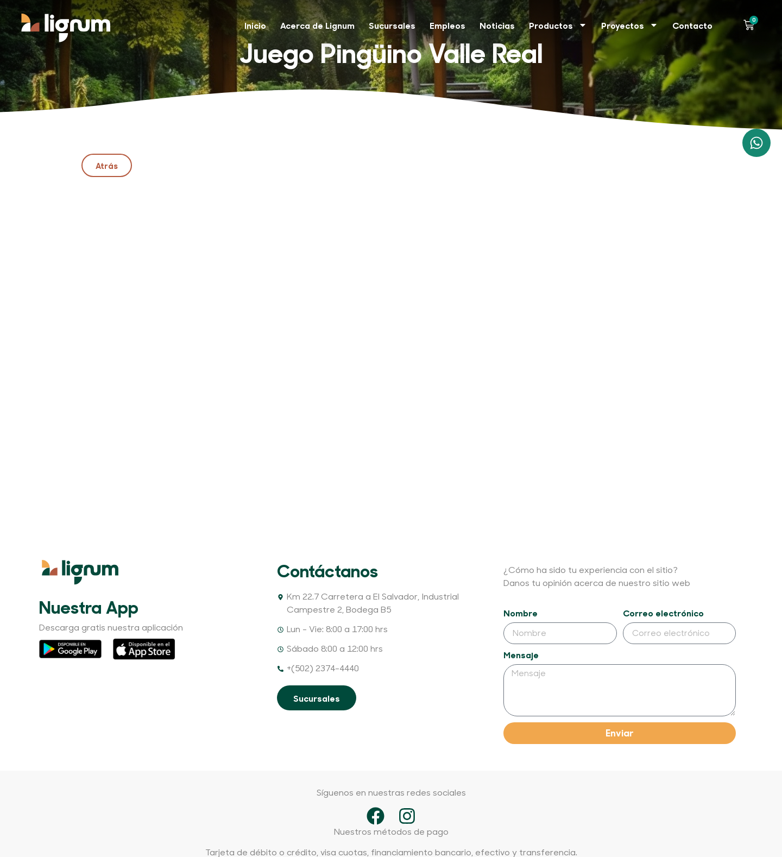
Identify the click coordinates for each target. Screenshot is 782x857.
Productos (558, 25)
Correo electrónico (663, 613)
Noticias (497, 25)
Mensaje (521, 655)
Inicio (255, 25)
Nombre (520, 613)
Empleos (447, 25)
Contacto (692, 25)
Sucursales (392, 25)
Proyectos (629, 25)
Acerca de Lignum (317, 25)
